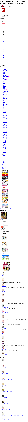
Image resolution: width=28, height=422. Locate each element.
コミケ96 (4, 140)
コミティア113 (5, 128)
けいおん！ (4, 101)
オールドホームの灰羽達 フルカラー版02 (7, 391)
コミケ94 (4, 142)
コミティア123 (5, 120)
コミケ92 (4, 143)
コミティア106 (5, 133)
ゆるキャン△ (3, 296)
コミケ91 (4, 144)
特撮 (3, 107)
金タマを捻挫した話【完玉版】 (6, 409)
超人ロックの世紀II (4, 397)
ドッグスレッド (4, 328)
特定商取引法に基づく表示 (5, 419)
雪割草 (3, 275)
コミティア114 (5, 127)
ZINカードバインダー (4, 354)
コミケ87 (4, 147)
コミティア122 (5, 121)
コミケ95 (4, 141)
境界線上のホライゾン (6, 97)
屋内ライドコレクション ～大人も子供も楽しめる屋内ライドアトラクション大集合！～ (13, 415)
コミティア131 (5, 114)
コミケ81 (4, 152)
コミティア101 (5, 137)
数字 (3, 168)
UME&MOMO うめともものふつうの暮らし (8, 379)
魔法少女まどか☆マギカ (6, 100)
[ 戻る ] (1, 254)
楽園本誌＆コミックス (5, 307)
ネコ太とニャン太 (4, 361)
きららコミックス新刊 (5, 312)
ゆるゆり (4, 105)
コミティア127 (5, 117)
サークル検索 (5, 208)
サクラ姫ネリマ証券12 (5, 373)
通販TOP (1, 208)
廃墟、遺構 (4, 103)
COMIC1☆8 (4, 111)
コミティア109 (5, 131)
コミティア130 (5, 115)
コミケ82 (4, 151)
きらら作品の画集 (4, 349)
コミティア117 (5, 125)
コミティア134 (5, 113)
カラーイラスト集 (5, 104)
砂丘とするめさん (4, 385)
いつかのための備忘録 (5, 403)
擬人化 (4, 102)
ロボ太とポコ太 (4, 367)
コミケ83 (4, 150)
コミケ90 (4, 145)
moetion (3, 224)
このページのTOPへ (2, 253)
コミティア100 (5, 138)
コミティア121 (5, 122)
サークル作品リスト (10, 208)
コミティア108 (5, 132)
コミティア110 (5, 130)
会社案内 (3, 418)
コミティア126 (5, 118)
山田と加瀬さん (4, 286)
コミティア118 (5, 124)
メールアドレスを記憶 (5, 15)
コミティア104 (5, 135)
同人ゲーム (4, 108)
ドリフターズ (3, 333)
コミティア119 (5, 123)
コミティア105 (5, 134)
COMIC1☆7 (4, 112)
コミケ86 (4, 148)
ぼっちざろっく (4, 291)
